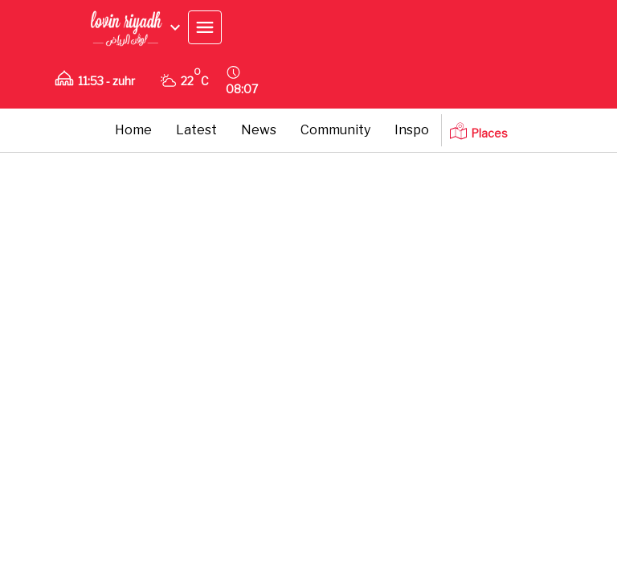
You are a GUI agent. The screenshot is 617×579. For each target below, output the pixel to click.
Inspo (411, 130)
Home (133, 130)
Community (335, 130)
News (258, 130)
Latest (196, 130)
